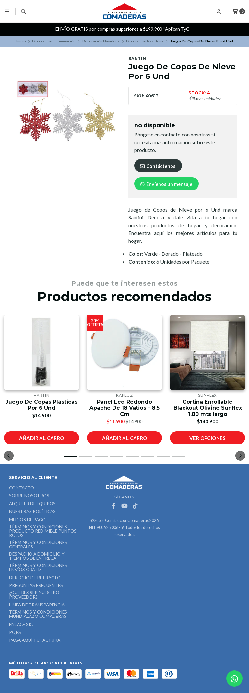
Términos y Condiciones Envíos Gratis (38, 567)
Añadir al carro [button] (41, 438)
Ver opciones (207, 438)
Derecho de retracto (35, 578)
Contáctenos (157, 166)
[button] (70, 456)
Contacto (21, 488)
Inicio (21, 41)
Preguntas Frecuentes (36, 585)
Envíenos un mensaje (165, 184)
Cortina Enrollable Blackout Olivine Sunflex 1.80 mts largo (207, 408)
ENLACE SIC (21, 624)
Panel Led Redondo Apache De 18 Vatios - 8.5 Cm (124, 408)
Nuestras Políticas (32, 512)
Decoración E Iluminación (54, 41)
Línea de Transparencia (37, 605)
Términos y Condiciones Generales (38, 544)
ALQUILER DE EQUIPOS (32, 504)
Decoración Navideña (101, 41)
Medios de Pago (27, 520)
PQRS (15, 632)
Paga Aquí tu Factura (34, 640)
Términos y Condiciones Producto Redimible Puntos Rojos (43, 531)
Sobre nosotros (29, 496)
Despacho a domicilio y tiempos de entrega (37, 556)
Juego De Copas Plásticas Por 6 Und (41, 405)
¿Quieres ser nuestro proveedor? (34, 595)
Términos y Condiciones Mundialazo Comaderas (38, 614)
